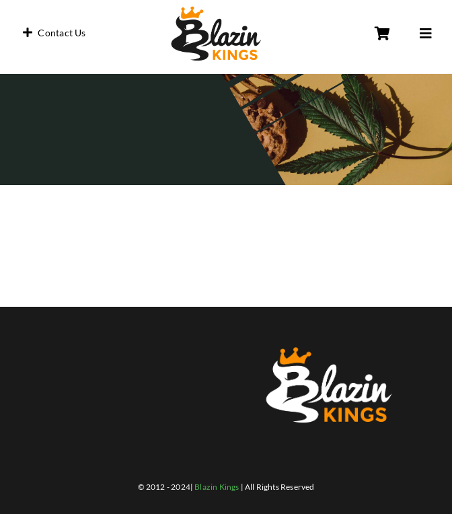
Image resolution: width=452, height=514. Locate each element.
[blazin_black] (216, 8)
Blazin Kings (216, 487)
